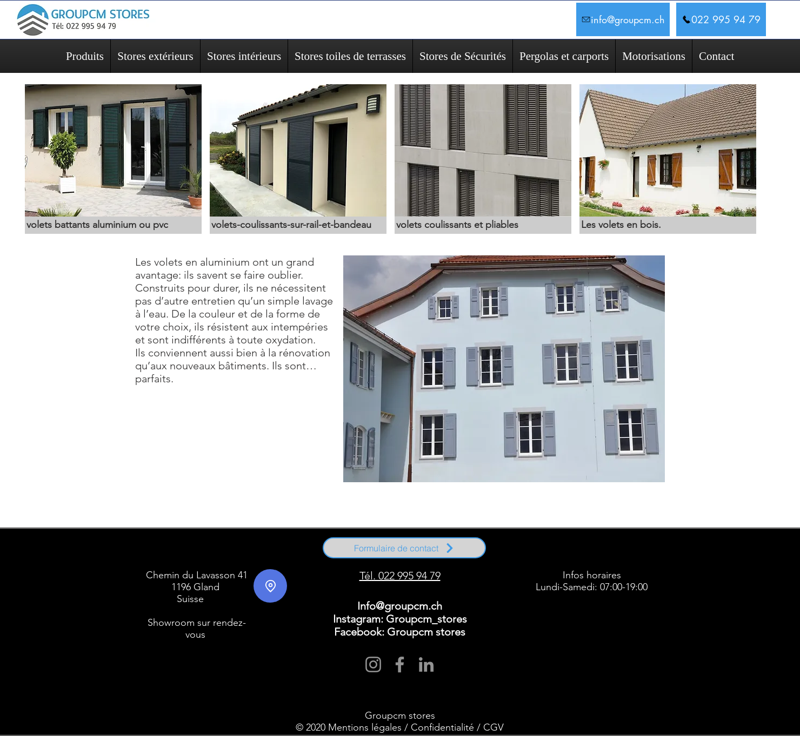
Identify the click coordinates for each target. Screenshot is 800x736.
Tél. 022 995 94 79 (400, 575)
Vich (289, 554)
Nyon (170, 554)
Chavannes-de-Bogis (302, 549)
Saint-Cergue (210, 554)
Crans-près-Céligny (274, 559)
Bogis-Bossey (252, 549)
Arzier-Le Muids (187, 549)
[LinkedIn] (426, 664)
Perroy (356, 559)
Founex (546, 549)
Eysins (530, 549)
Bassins (211, 549)
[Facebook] (399, 664)
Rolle (159, 559)
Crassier (497, 549)
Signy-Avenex (238, 554)
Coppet (212, 559)
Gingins (583, 549)
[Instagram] (373, 664)
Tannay (261, 554)
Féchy (484, 559)
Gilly (439, 559)
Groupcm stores (400, 715)
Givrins (599, 549)
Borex (273, 549)
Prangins (186, 554)
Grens (629, 549)
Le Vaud (374, 559)
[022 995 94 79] (721, 19)
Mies (157, 554)
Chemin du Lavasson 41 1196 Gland (197, 581)
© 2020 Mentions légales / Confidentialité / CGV (400, 727)
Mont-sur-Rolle (238, 559)
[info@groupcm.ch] (623, 19)
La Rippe (646, 549)
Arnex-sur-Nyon (155, 549)
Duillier (515, 549)
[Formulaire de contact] (404, 547)
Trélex (276, 554)
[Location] (270, 586)
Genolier (564, 549)
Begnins (229, 549)
